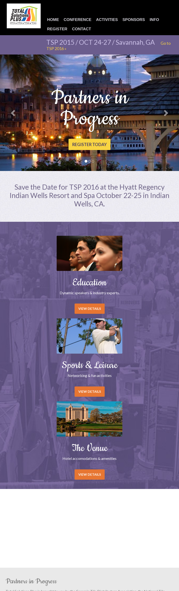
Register (57, 29)
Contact (81, 29)
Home (53, 19)
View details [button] (89, 309)
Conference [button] (77, 19)
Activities (107, 19)
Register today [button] (89, 144)
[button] (13, 113)
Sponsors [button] (134, 19)
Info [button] (154, 19)
